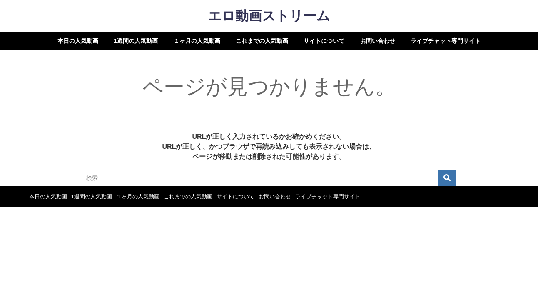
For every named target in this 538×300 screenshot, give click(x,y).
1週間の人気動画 (136, 41)
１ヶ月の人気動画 (197, 41)
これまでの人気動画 (262, 41)
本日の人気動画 (77, 41)
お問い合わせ (377, 41)
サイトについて (324, 41)
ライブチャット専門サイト (446, 41)
